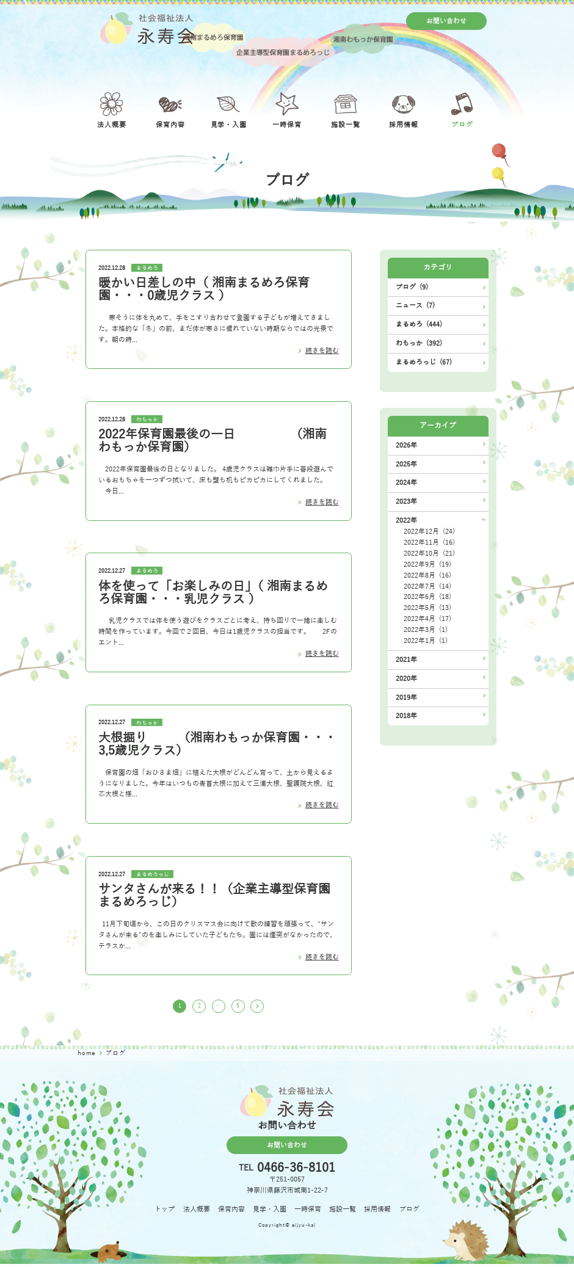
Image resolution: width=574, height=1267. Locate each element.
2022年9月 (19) (427, 564)
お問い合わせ (446, 21)
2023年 (406, 501)
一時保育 (307, 1211)
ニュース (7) (415, 305)
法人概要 (196, 1211)
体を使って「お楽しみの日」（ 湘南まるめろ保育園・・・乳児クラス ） (213, 593)
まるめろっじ (152, 874)
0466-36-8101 (296, 1171)
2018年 (406, 716)
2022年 (406, 520)
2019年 (406, 697)
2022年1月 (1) (426, 640)
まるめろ (147, 268)
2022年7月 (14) (427, 586)
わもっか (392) (419, 343)
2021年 (406, 659)
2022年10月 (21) (429, 553)
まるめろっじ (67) (424, 362)
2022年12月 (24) (429, 531)
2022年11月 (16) (429, 542)
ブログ (409, 1211)
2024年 (406, 482)
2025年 (406, 464)
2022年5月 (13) (427, 607)
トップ (164, 1211)
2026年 (406, 445)
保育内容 (231, 1211)
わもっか (147, 419)
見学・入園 (269, 1211)
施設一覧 (342, 1211)
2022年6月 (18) (427, 597)
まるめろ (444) (419, 324)
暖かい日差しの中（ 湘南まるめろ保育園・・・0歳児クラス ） (204, 289)
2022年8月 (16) (427, 575)
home (88, 1055)
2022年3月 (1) (426, 629)
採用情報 (377, 1211)
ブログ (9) (412, 287)
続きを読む (322, 350)
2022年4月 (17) (427, 618)
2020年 (406, 678)
